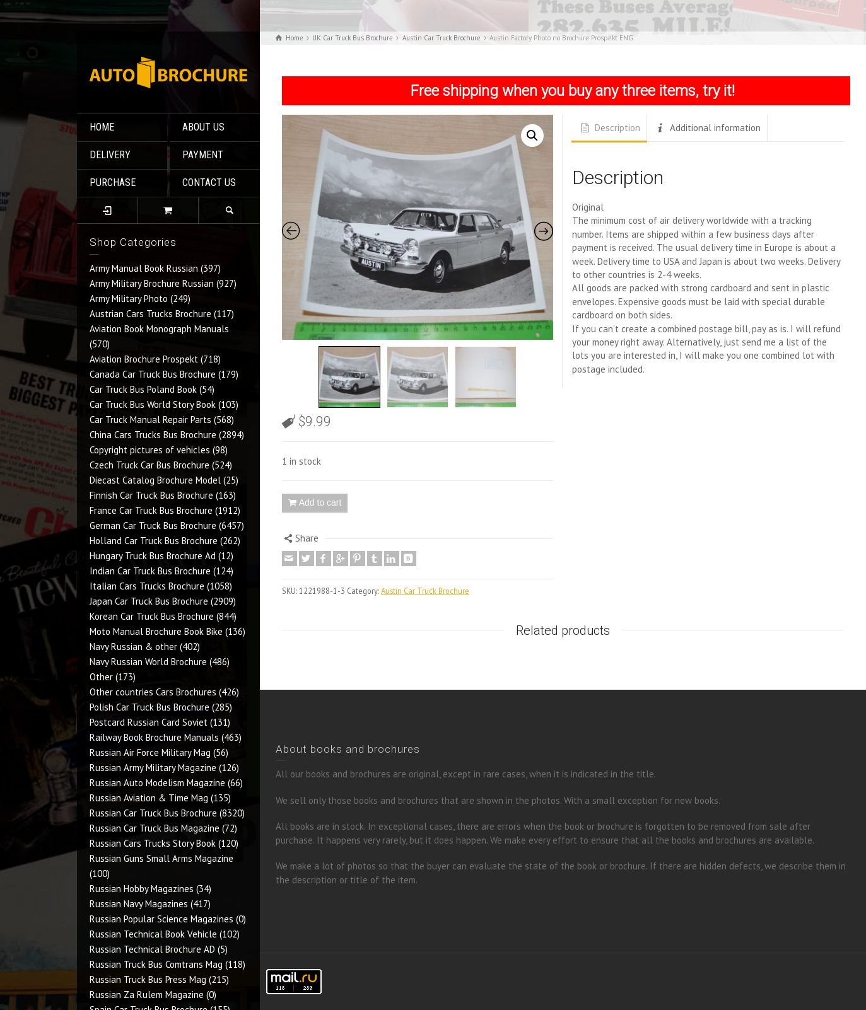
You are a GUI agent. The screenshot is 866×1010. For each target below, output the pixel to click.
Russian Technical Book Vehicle (153, 934)
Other (101, 677)
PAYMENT (202, 155)
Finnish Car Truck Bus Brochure (151, 495)
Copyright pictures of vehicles (150, 450)
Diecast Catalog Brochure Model (155, 480)
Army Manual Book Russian (144, 268)
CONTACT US (209, 183)
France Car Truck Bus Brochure (151, 510)
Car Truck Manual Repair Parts (150, 420)
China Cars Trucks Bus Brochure (153, 435)
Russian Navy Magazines (139, 904)
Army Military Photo (129, 299)
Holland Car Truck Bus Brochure (154, 541)
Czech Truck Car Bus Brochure (149, 465)
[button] (532, 135)
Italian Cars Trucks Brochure (147, 586)
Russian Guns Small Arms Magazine (161, 858)
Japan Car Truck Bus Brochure (149, 601)
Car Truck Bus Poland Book (143, 389)
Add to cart (320, 502)
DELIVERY (110, 155)
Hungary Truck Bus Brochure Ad (153, 556)
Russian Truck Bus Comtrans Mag (156, 964)
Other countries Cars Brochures (153, 692)
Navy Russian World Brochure (148, 662)
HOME (102, 127)
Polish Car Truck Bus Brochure (149, 707)
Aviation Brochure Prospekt (144, 359)
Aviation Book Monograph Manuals (159, 329)
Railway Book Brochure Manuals (154, 737)
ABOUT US (203, 127)
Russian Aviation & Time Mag (149, 798)
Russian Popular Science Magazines (161, 919)
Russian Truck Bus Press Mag (148, 979)
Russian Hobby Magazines (142, 889)
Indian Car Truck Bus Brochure (150, 571)
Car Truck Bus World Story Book (153, 404)
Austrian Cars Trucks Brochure (150, 314)
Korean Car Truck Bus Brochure (152, 616)
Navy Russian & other (133, 647)
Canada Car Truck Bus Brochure (153, 374)
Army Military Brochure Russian (152, 283)
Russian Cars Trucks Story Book (153, 843)
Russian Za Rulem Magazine (147, 995)
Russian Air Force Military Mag (150, 752)
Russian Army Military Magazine (153, 768)
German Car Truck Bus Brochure (153, 525)
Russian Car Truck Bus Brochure (153, 813)
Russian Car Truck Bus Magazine (154, 828)
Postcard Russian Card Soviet (149, 722)
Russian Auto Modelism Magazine (157, 783)
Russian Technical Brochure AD (152, 949)
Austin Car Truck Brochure (425, 591)
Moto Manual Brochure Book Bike (156, 631)
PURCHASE (113, 183)
